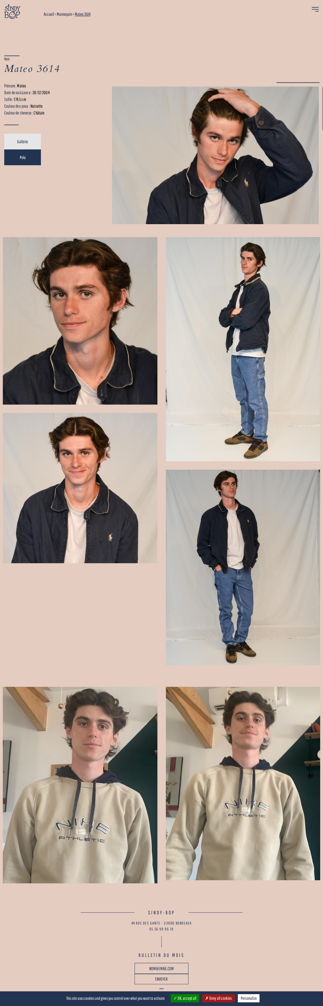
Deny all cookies (218, 998)
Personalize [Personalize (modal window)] (249, 998)
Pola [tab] (23, 157)
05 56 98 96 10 (161, 929)
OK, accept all (184, 998)
